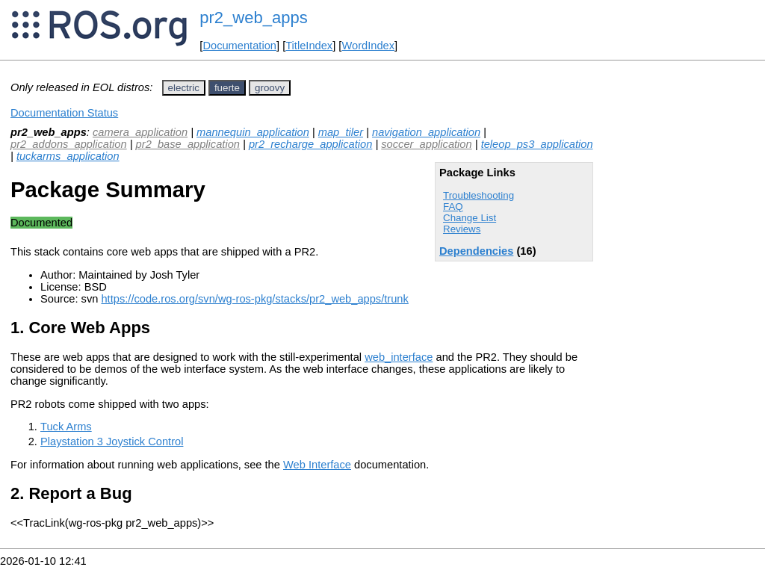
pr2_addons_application (68, 144)
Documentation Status (64, 113)
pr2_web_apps (253, 17)
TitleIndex (308, 46)
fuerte (227, 87)
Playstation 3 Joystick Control (111, 441)
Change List (469, 217)
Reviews (461, 229)
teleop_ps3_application (537, 144)
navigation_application (426, 132)
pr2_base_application (188, 144)
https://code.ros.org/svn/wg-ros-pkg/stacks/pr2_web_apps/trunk (254, 299)
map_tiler (340, 132)
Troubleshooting (478, 195)
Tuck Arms (66, 427)
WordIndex (367, 46)
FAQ (453, 206)
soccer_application (426, 144)
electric (183, 87)
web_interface (399, 357)
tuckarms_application (68, 156)
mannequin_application (252, 132)
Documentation (239, 46)
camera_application (140, 132)
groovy (270, 87)
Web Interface (317, 465)
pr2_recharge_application (310, 144)
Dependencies (476, 251)
